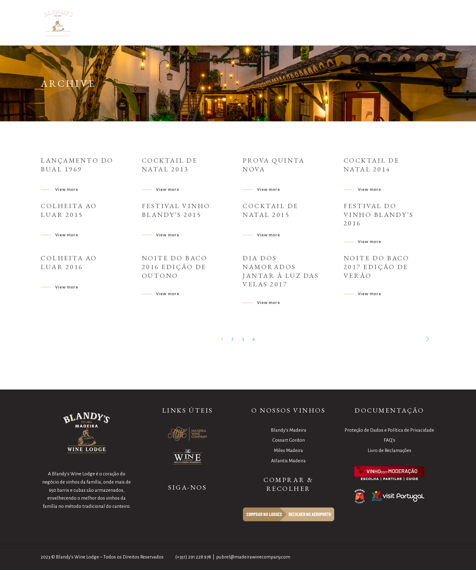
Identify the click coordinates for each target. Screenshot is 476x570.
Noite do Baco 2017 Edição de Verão (377, 267)
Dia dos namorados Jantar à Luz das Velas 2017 (281, 271)
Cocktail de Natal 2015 (270, 210)
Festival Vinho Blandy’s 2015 (176, 210)
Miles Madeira (288, 450)
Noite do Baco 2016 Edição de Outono (175, 267)
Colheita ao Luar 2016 (69, 262)
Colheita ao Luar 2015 (69, 210)
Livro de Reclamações (389, 450)
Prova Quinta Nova (273, 165)
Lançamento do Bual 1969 (77, 165)
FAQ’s (389, 440)
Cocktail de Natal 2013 (170, 165)
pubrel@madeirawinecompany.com (253, 556)
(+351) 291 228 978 (193, 556)
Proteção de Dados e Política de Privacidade (389, 430)
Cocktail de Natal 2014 (371, 165)
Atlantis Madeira (288, 460)
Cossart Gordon (288, 440)
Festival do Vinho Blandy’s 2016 (379, 214)
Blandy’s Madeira (288, 430)
